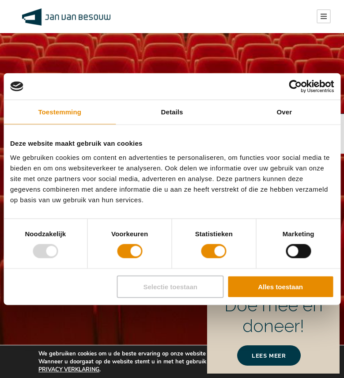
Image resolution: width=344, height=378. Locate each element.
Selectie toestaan (170, 286)
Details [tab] (172, 112)
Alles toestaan (280, 286)
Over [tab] (284, 112)
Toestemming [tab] (59, 112)
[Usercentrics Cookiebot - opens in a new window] (295, 86)
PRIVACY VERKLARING (70, 370)
